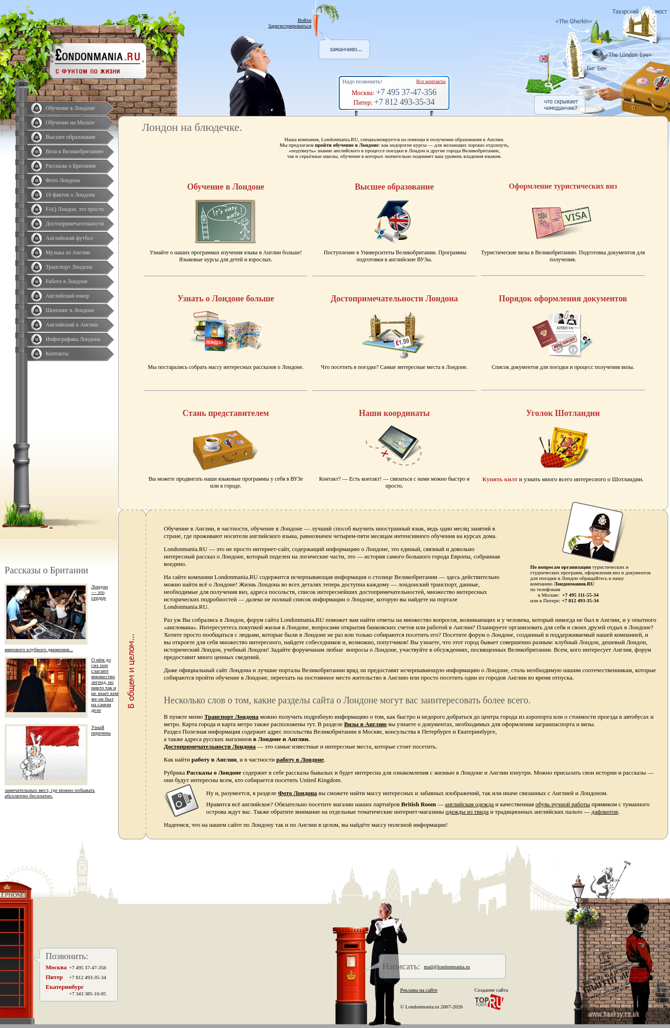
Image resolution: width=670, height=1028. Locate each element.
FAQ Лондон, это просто (75, 209)
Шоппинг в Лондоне (70, 310)
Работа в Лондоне (66, 281)
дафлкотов (604, 811)
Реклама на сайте (418, 990)
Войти (304, 20)
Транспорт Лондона (69, 267)
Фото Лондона (63, 180)
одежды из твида (467, 811)
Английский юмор (67, 296)
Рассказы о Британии (71, 166)
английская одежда (469, 804)
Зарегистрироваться (289, 25)
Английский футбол (69, 238)
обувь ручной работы (563, 804)
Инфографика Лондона (73, 339)
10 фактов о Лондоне (70, 194)
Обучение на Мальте (70, 122)
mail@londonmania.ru (447, 966)
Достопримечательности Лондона (210, 746)
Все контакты (431, 81)
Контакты (57, 353)
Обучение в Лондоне (70, 108)
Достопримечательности (75, 223)
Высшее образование (70, 137)
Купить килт (500, 479)
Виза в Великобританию (74, 151)
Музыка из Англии (68, 252)
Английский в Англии (72, 324)
